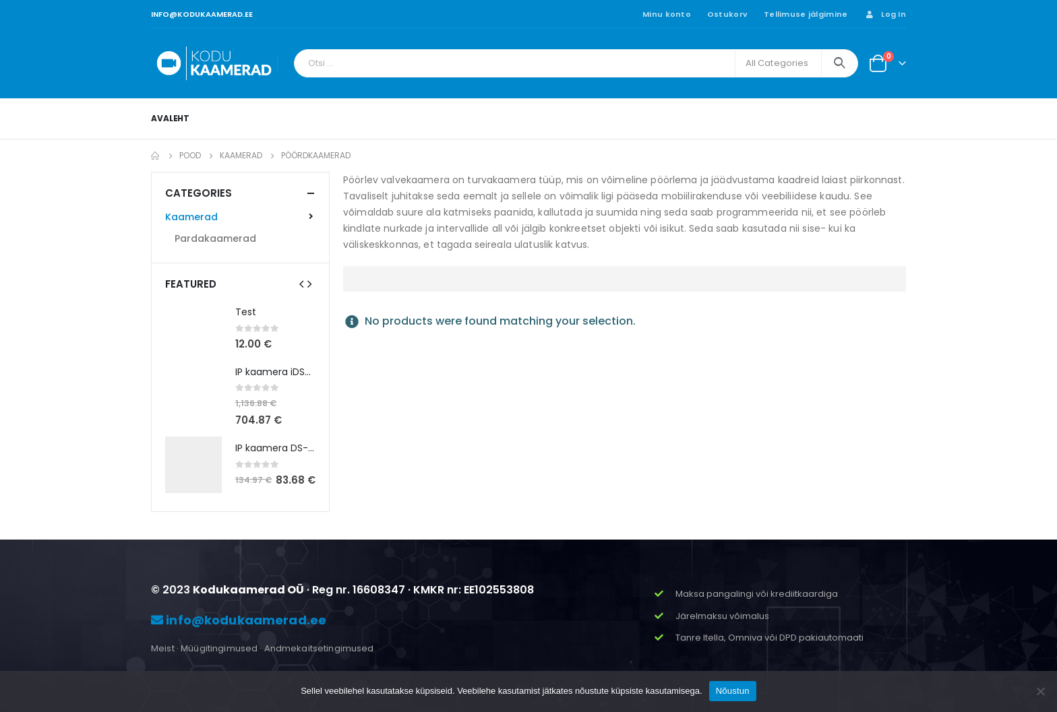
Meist (163, 648)
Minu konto (666, 14)
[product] (193, 328)
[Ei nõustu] (1040, 691)
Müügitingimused (219, 648)
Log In (885, 14)
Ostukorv (727, 14)
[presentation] (301, 283)
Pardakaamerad (215, 238)
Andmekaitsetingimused (319, 648)
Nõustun (733, 691)
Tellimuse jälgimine (805, 14)
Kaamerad (191, 217)
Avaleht (170, 118)
